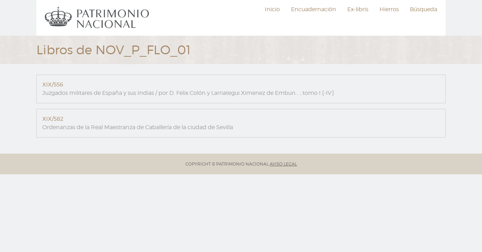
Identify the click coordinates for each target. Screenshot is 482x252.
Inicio (272, 9)
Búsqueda (423, 9)
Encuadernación (313, 9)
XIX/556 (52, 84)
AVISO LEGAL (283, 164)
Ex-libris (357, 9)
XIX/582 (52, 118)
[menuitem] (98, 18)
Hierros (389, 9)
